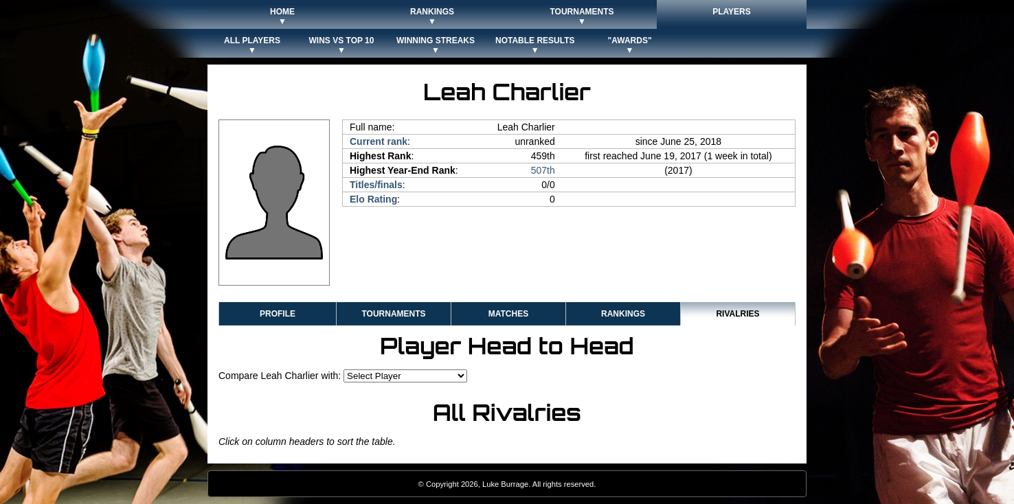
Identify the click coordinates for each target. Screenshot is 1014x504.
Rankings (623, 314)
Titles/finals (376, 184)
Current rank (378, 141)
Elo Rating (373, 199)
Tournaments (393, 314)
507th (543, 170)
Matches (508, 314)
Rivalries (737, 314)
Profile (277, 314)
